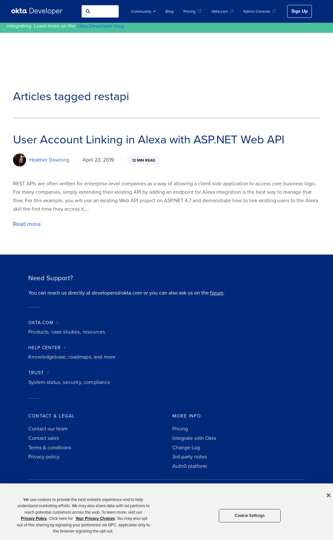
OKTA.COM (40, 322)
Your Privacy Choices (95, 518)
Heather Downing (49, 160)
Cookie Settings (250, 515)
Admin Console (259, 11)
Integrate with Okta (194, 438)
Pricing (192, 11)
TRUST (36, 372)
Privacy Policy (34, 518)
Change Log (186, 447)
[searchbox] (100, 11)
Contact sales (43, 438)
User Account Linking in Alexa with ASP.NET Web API (149, 140)
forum (216, 293)
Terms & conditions (49, 447)
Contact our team (48, 429)
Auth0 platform (189, 466)
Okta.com (222, 11)
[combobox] (100, 11)
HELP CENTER (44, 347)
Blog (170, 11)
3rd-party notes (189, 457)
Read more (27, 224)
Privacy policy (44, 457)
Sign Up (299, 11)
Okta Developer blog (100, 26)
